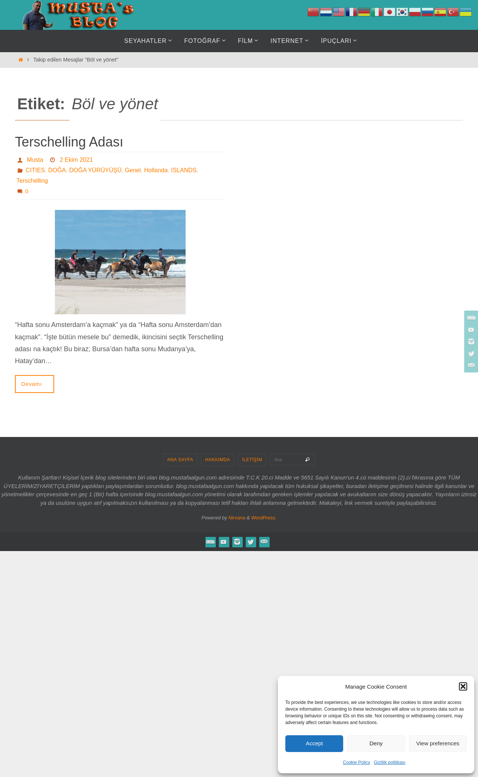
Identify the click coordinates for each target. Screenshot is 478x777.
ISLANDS (183, 170)
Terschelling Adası (69, 142)
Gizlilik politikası (390, 762)
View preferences (438, 743)
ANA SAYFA (180, 459)
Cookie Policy (356, 762)
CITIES (35, 170)
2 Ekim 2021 (76, 160)
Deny (375, 743)
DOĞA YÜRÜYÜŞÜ (95, 170)
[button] (463, 686)
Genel (133, 170)
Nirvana (237, 517)
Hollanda (156, 170)
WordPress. (264, 517)
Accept (314, 743)
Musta (35, 160)
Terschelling (32, 180)
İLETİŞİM (252, 459)
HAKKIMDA (217, 459)
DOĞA (57, 170)
